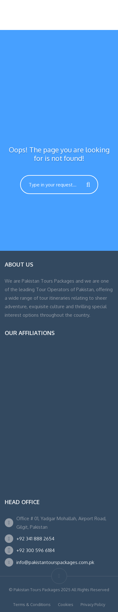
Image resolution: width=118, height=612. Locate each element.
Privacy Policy (93, 604)
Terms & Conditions (32, 604)
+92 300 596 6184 (35, 550)
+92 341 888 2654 (35, 539)
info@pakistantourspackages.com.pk (55, 562)
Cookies (65, 604)
